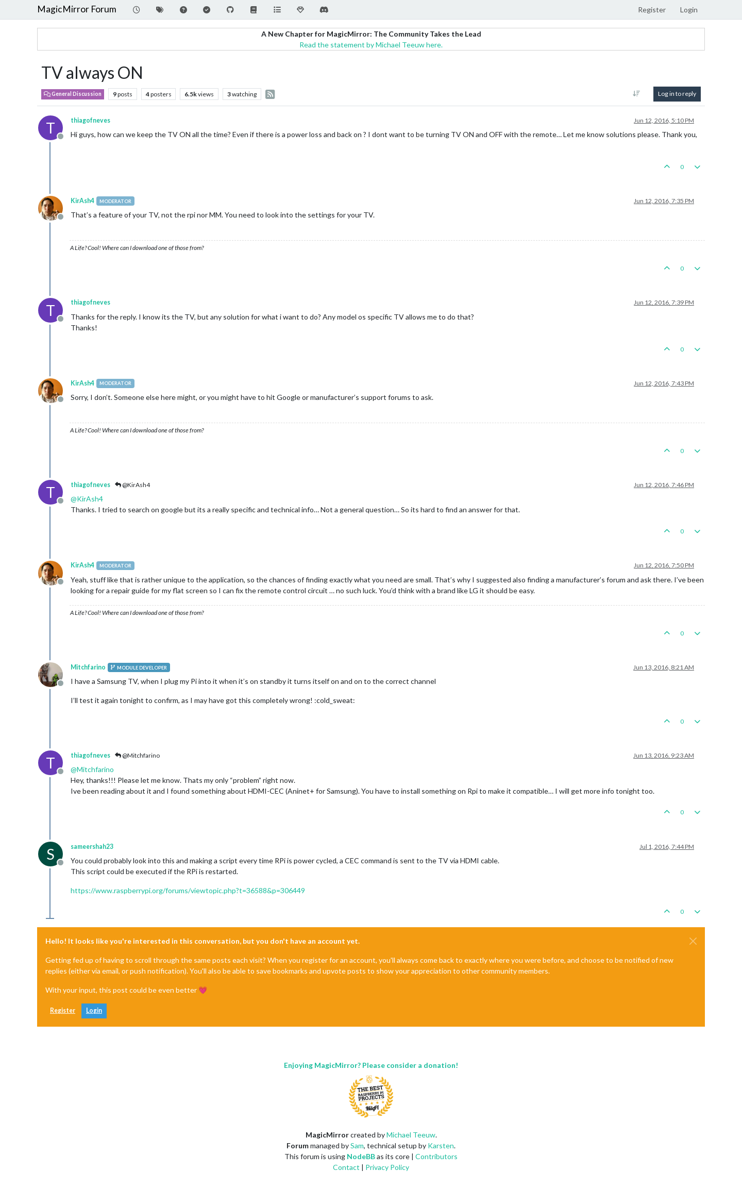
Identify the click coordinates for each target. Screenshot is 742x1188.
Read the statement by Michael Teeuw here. (371, 44)
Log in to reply (677, 93)
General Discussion (73, 94)
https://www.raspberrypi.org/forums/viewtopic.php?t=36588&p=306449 (188, 890)
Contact (346, 1167)
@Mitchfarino (137, 755)
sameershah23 (92, 846)
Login (94, 1010)
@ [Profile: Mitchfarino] (92, 769)
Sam (357, 1145)
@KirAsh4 (132, 485)
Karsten (441, 1145)
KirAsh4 (82, 201)
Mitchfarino (88, 667)
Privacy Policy (387, 1167)
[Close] (693, 941)
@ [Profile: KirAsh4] (87, 498)
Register (62, 1010)
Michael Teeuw (410, 1134)
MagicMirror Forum (76, 9)
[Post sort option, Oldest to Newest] (636, 94)
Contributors (436, 1156)
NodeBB (361, 1156)
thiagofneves (90, 120)
